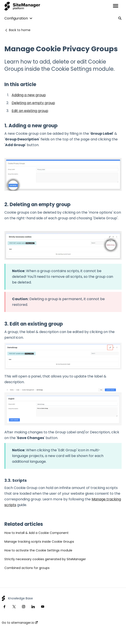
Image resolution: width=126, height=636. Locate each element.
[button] (116, 6)
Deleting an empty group (33, 102)
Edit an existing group (30, 110)
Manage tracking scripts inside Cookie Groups (39, 541)
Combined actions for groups (27, 568)
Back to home (19, 30)
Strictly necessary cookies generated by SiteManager (45, 559)
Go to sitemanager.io (20, 622)
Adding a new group (29, 94)
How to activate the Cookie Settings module (38, 550)
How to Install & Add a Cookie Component (36, 533)
